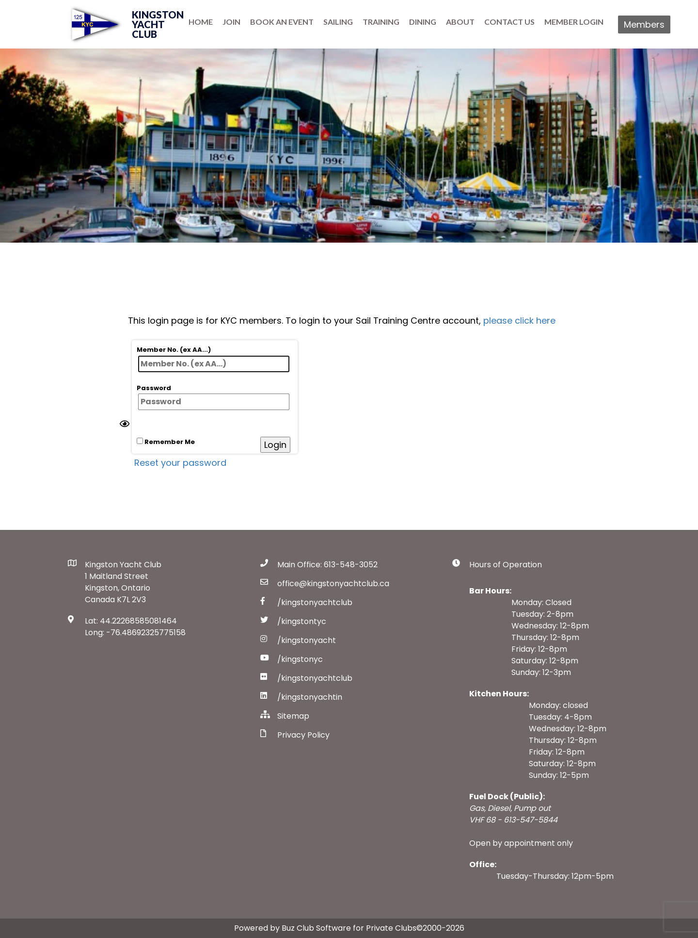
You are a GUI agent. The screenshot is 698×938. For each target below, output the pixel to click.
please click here (519, 320)
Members (644, 24)
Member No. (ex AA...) (213, 358)
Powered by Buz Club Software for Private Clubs (325, 928)
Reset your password (180, 463)
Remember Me (166, 441)
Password (213, 397)
